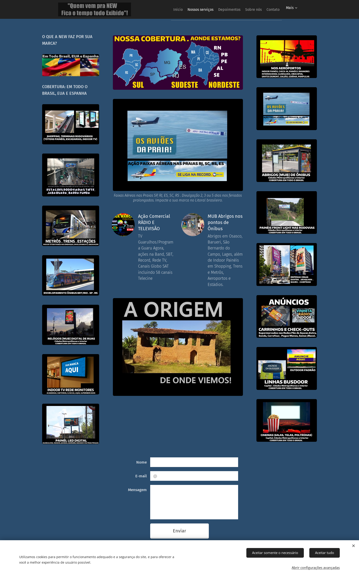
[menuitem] (162, 9)
